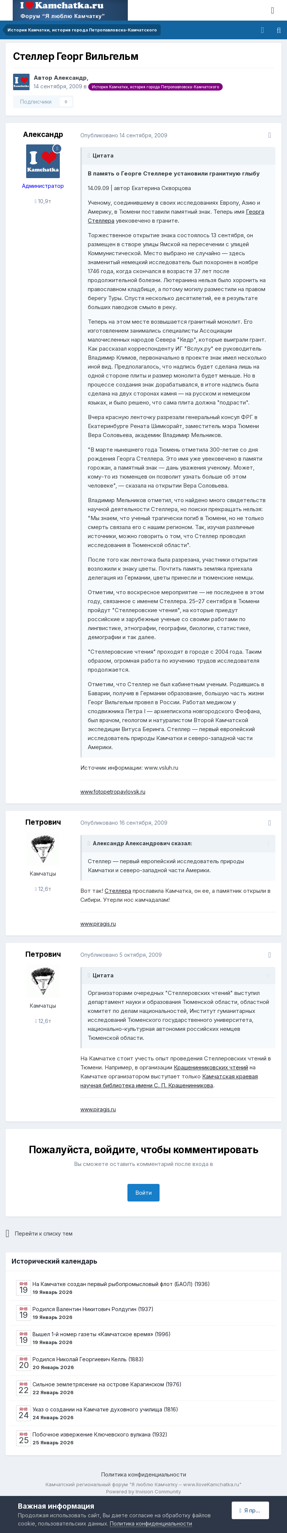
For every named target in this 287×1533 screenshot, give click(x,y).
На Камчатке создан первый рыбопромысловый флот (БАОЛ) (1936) (121, 1284)
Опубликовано (123, 135)
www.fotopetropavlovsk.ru (112, 791)
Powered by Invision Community (143, 1491)
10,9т (43, 201)
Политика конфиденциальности (143, 1474)
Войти (143, 1192)
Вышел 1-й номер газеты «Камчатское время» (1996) (102, 1334)
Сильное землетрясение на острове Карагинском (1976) (107, 1384)
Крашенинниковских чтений (211, 1067)
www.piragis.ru (98, 923)
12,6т (43, 889)
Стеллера (118, 890)
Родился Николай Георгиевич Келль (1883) (88, 1359)
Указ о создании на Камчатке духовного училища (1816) (105, 1409)
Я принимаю (254, 1510)
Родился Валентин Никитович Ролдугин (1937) (93, 1309)
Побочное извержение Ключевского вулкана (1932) (100, 1434)
